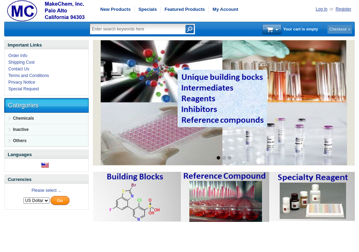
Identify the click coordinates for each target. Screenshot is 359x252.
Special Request (23, 88)
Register (343, 9)
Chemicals (23, 118)
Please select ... (46, 190)
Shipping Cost (21, 62)
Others (20, 140)
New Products (115, 9)
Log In (321, 9)
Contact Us (18, 68)
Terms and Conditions (28, 75)
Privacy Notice (21, 82)
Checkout (337, 29)
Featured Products (184, 9)
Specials (147, 9)
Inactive (21, 129)
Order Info (17, 55)
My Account (225, 9)
